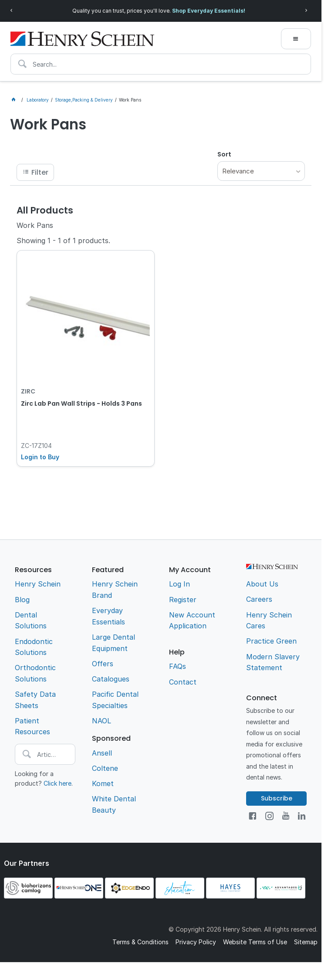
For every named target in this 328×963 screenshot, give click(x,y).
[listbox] (261, 171)
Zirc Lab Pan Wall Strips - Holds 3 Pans (81, 403)
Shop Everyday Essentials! (208, 10)
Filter (39, 172)
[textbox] (161, 64)
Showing (63, 240)
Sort (224, 154)
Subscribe (276, 798)
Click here (57, 783)
